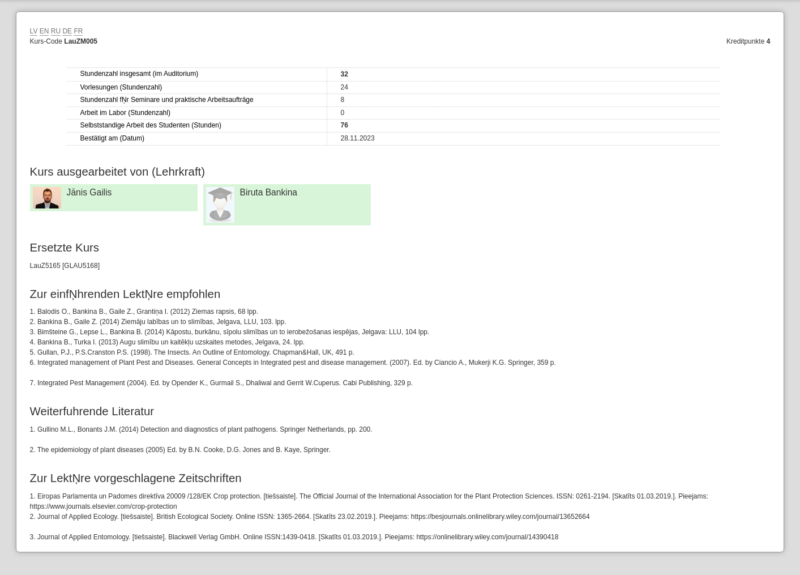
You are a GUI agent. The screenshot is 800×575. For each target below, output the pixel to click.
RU (56, 31)
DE (67, 31)
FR (78, 31)
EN (44, 31)
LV (34, 31)
